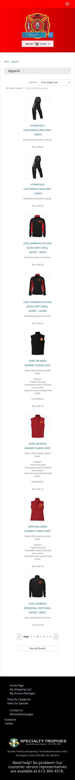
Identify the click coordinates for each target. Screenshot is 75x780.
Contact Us (16, 710)
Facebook (10, 719)
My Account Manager (22, 693)
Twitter (9, 723)
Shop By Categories (19, 699)
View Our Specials (17, 703)
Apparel (15, 61)
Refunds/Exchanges (21, 714)
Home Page (17, 685)
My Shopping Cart (20, 689)
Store (6, 61)
